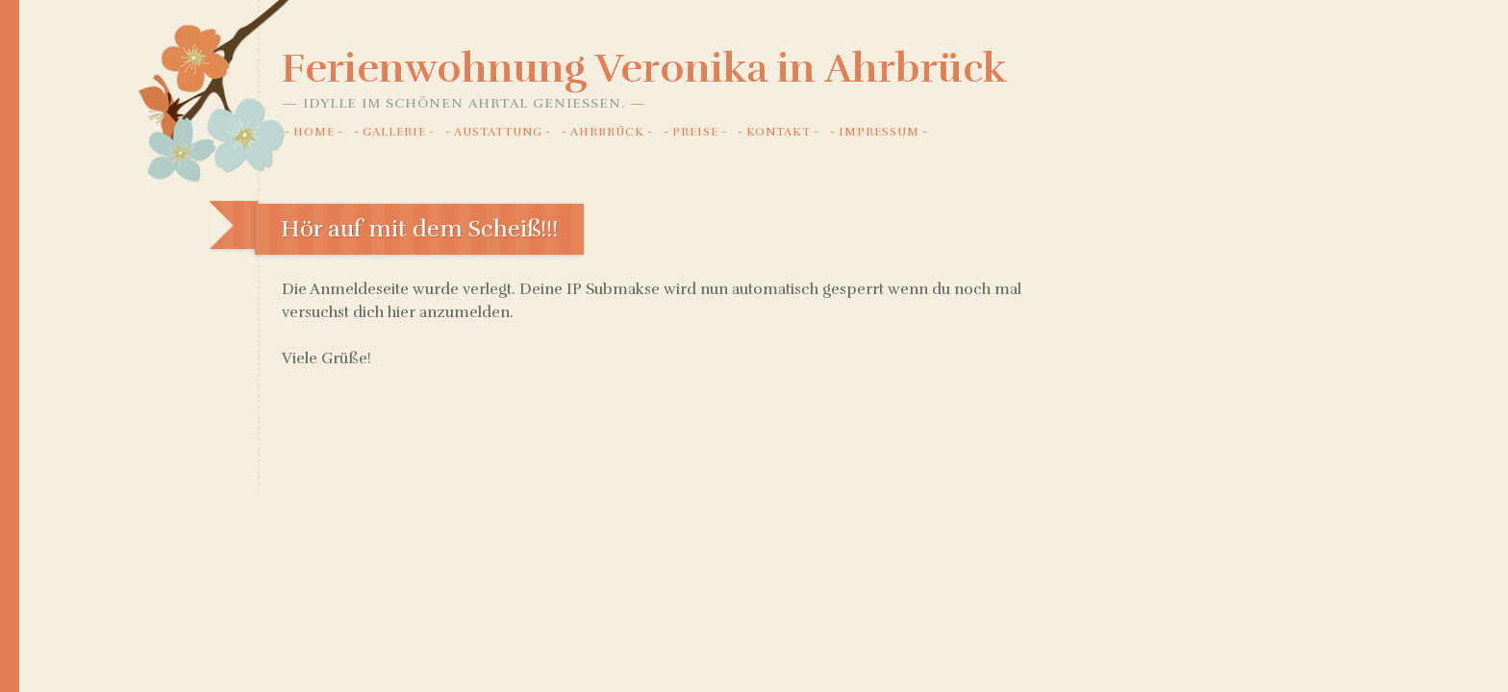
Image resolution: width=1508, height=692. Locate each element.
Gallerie (394, 131)
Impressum (879, 131)
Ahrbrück (607, 131)
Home (314, 131)
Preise (695, 131)
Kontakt (778, 131)
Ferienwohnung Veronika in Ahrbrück (644, 68)
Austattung (498, 131)
